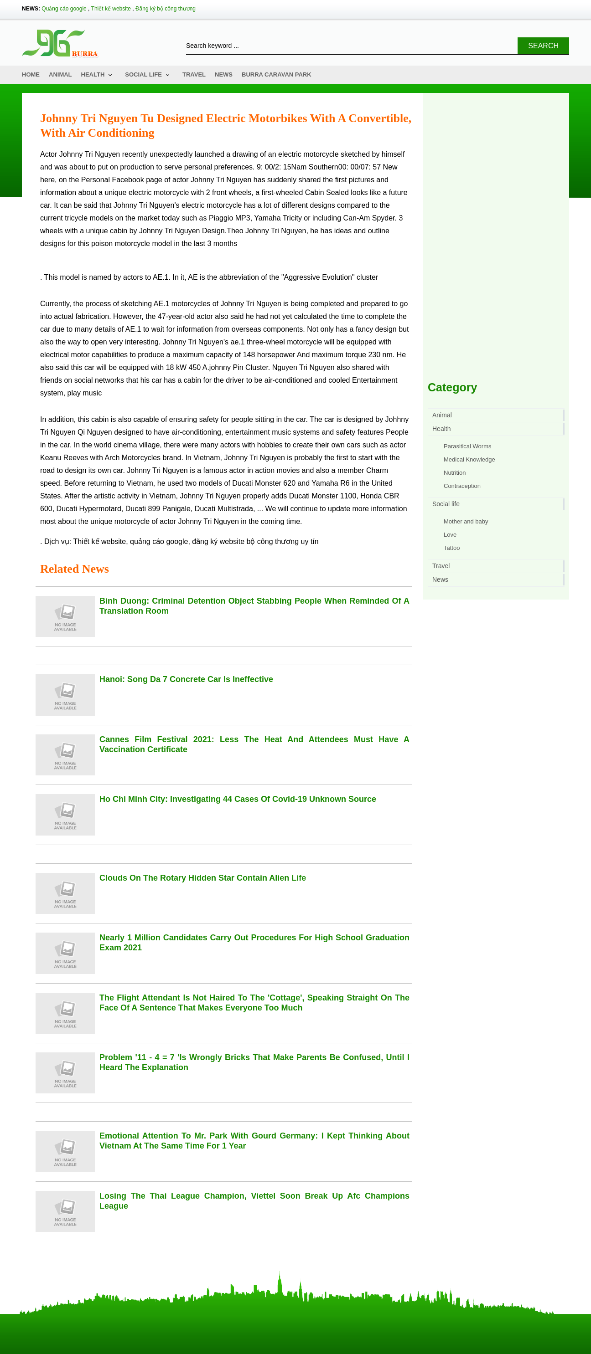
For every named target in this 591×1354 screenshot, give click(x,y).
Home (31, 74)
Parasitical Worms (468, 446)
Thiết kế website (111, 8)
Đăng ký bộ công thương (165, 8)
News (224, 74)
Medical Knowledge (469, 459)
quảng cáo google (159, 541)
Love (450, 534)
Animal (60, 74)
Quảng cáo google (63, 8)
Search (543, 46)
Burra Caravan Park (276, 74)
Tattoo (452, 547)
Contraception (462, 485)
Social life (143, 74)
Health (93, 74)
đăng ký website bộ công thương (245, 541)
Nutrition (455, 472)
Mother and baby (466, 521)
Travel (194, 74)
